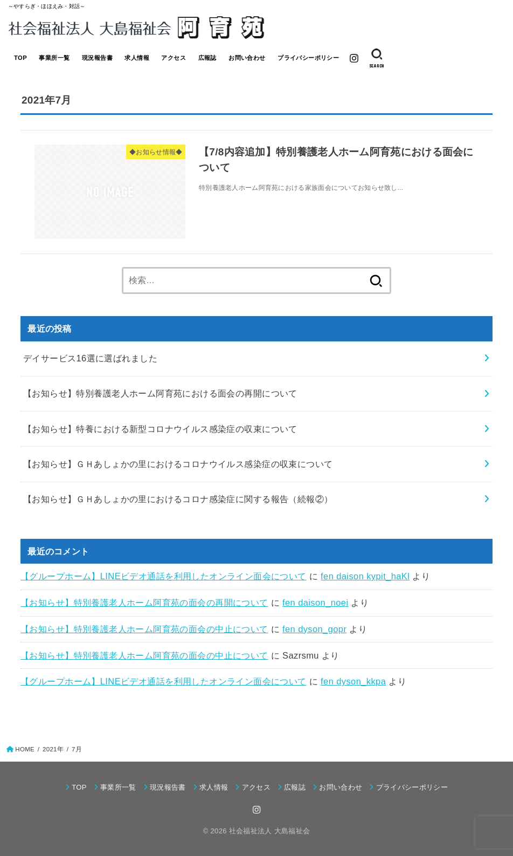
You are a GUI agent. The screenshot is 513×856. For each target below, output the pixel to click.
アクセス (173, 57)
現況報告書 (97, 57)
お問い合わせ (246, 57)
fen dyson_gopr (314, 629)
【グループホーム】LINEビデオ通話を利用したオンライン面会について (163, 576)
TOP (20, 57)
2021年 (53, 749)
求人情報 (136, 57)
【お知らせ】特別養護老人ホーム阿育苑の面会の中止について (144, 629)
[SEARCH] (376, 58)
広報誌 (207, 57)
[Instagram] (354, 58)
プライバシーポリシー (308, 57)
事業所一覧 (54, 57)
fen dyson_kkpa (353, 681)
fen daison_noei (315, 602)
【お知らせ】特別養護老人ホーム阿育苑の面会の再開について (144, 602)
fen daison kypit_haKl (365, 576)
